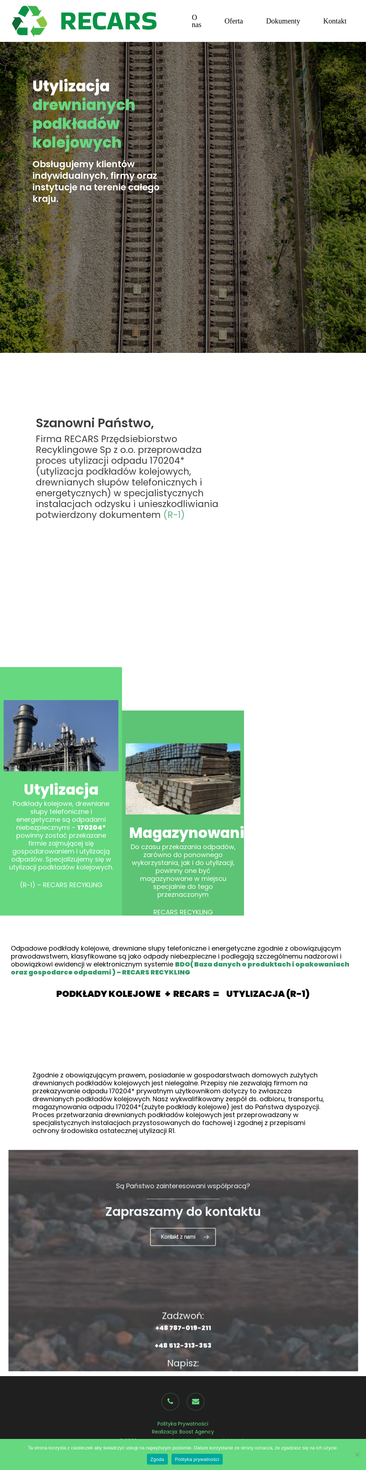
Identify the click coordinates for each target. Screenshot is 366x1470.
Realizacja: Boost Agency (183, 1431)
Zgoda (157, 1459)
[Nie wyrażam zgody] (357, 1454)
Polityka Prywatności (182, 1423)
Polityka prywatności (197, 1459)
